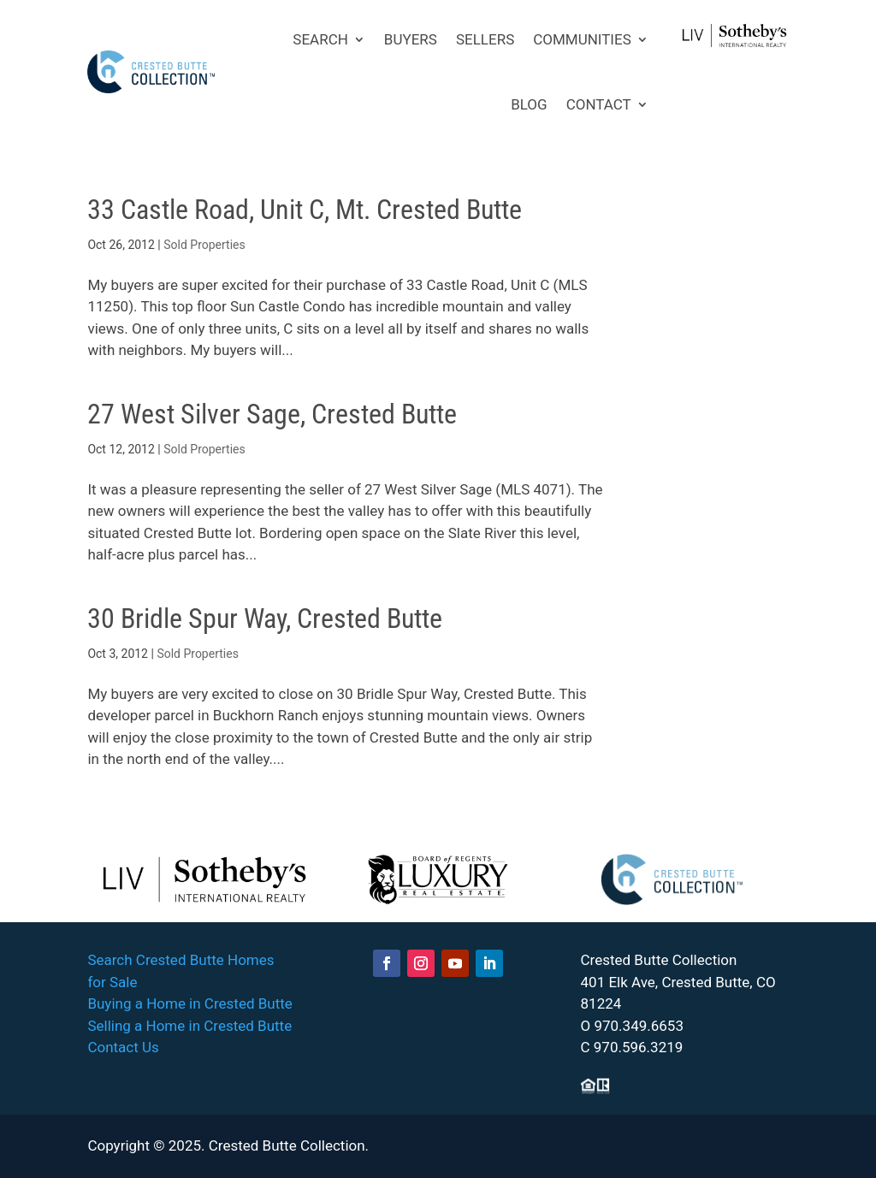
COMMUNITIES (582, 39)
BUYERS (410, 39)
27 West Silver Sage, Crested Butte (272, 414)
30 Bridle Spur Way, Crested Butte (264, 618)
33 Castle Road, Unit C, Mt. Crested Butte (304, 209)
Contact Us (122, 1047)
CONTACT (598, 104)
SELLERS (485, 39)
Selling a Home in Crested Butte (189, 1025)
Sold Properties (204, 245)
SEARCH (320, 39)
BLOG (529, 104)
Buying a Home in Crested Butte (189, 1003)
